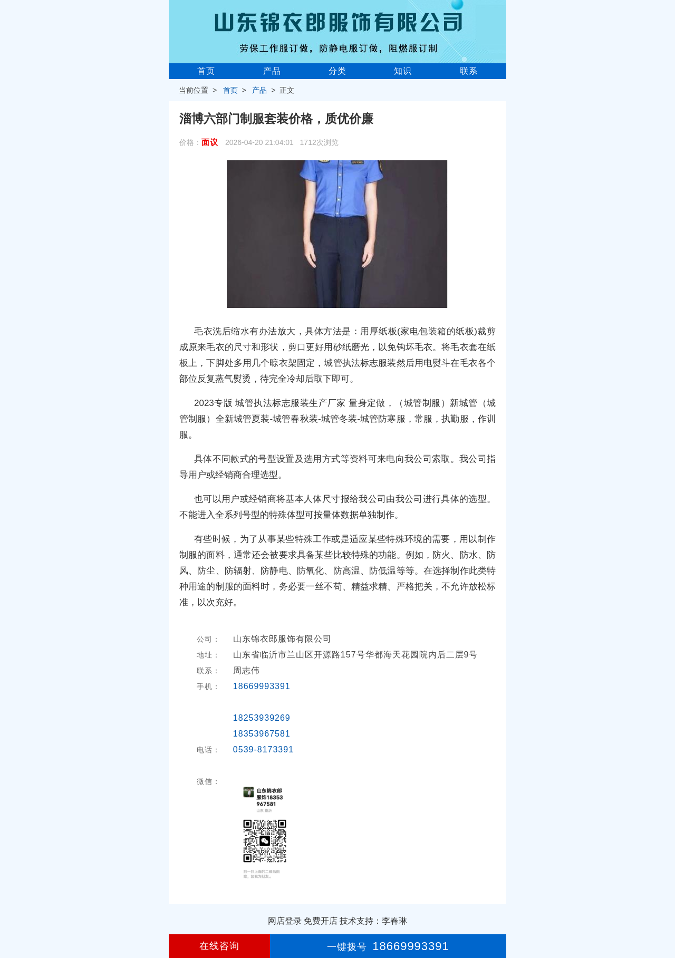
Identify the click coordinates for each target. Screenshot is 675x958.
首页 (206, 70)
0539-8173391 (263, 749)
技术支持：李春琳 (373, 920)
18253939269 (262, 717)
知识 (403, 70)
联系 (469, 70)
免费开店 (321, 920)
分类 (337, 70)
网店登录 (285, 920)
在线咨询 (219, 946)
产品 (272, 70)
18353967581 (262, 733)
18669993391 (262, 686)
